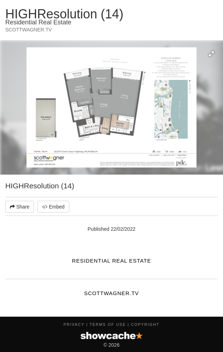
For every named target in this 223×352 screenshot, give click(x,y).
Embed (53, 207)
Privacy (74, 324)
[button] (211, 53)
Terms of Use (107, 324)
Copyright (145, 324)
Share (19, 207)
